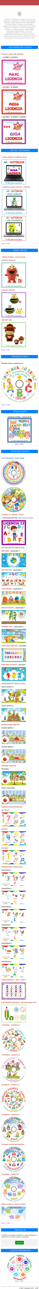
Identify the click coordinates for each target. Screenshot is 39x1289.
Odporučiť (19, 1242)
